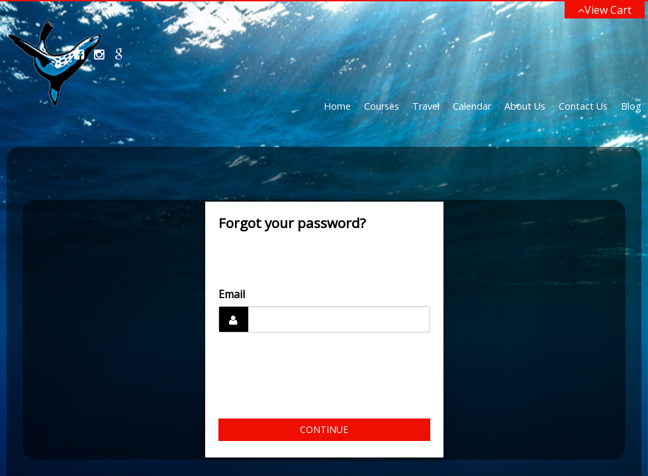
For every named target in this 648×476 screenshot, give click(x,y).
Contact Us (583, 106)
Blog (631, 106)
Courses (381, 106)
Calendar (472, 106)
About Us (524, 106)
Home (337, 106)
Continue (324, 429)
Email (231, 294)
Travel (426, 106)
